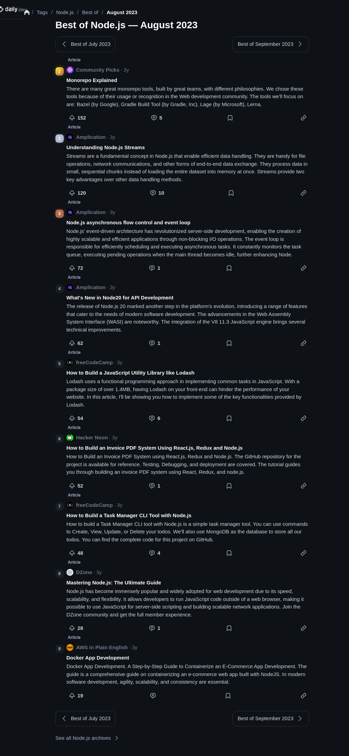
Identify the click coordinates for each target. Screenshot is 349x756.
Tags (48, 12)
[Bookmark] (233, 119)
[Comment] (157, 119)
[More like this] (75, 119)
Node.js (72, 12)
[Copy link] (306, 119)
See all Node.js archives (91, 741)
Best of (97, 12)
